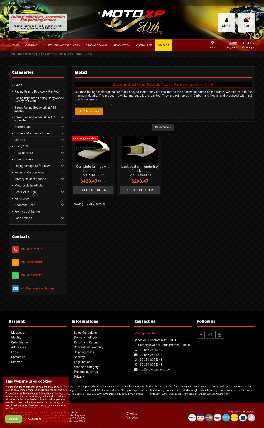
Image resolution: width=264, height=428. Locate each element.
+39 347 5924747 (31, 275)
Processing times (86, 372)
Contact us (18, 357)
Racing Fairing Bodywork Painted (36, 91)
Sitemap (16, 362)
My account (18, 332)
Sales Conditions (85, 332)
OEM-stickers (23, 152)
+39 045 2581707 (150, 355)
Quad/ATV (21, 146)
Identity (16, 337)
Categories (23, 72)
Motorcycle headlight (28, 185)
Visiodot (132, 417)
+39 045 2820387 (31, 249)
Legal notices (83, 362)
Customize (34, 420)
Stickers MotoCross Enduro (32, 133)
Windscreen (22, 198)
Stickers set (22, 126)
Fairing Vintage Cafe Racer (32, 166)
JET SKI (19, 139)
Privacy (79, 377)
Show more (89, 111)
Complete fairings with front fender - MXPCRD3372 (93, 170)
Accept (13, 420)
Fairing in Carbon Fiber (29, 172)
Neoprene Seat (24, 205)
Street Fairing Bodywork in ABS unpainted (35, 119)
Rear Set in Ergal (25, 192)
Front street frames (27, 211)
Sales (18, 85)
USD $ (248, 45)
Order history (20, 342)
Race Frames (23, 218)
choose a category (86, 367)
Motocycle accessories (30, 179)
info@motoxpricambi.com (37, 288)
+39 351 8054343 (31, 262)
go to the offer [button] (93, 190)
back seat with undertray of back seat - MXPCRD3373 (140, 170)
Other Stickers (24, 159)
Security (79, 357)
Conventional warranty (88, 347)
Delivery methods (86, 337)
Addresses (18, 347)
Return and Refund (86, 342)
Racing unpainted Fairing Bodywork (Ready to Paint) (37, 100)
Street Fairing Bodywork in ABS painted (35, 109)
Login (15, 352)
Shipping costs (84, 352)
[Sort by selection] (163, 127)
